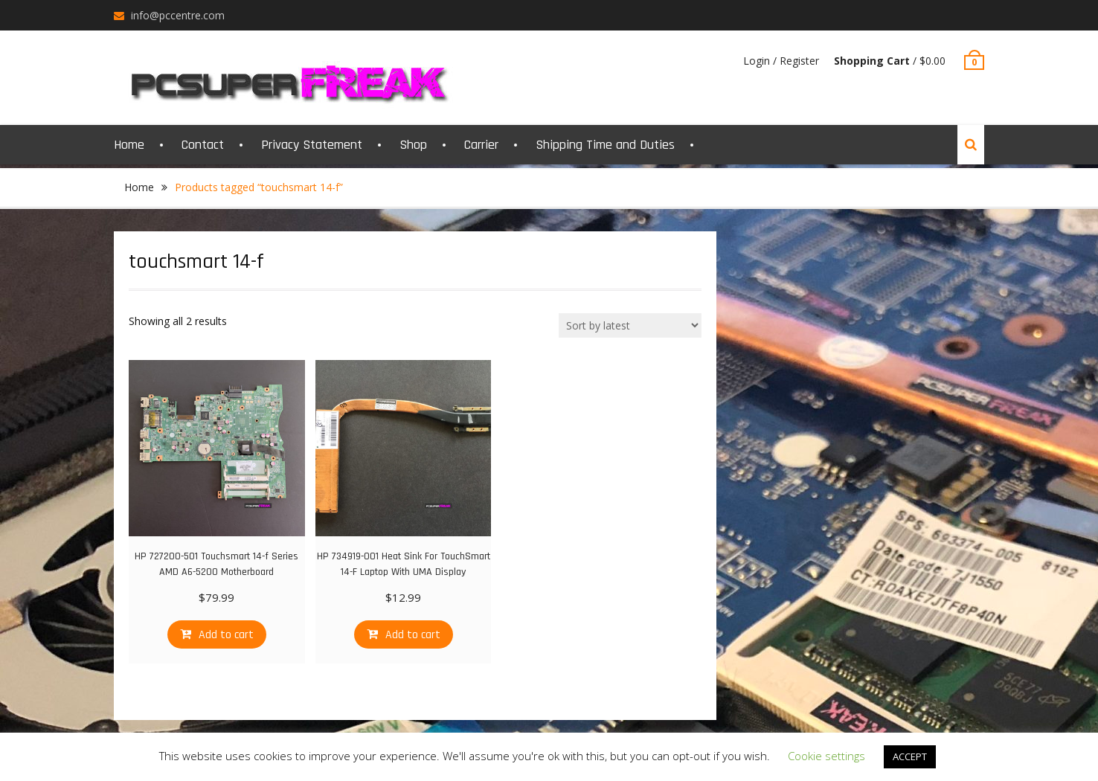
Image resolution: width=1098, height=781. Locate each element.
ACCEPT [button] (910, 756)
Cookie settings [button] (826, 755)
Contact (203, 144)
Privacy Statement (311, 144)
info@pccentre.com (178, 15)
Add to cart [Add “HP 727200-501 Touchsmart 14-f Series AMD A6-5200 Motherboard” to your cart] (226, 635)
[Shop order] (630, 325)
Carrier (481, 144)
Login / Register (781, 61)
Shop (413, 144)
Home (129, 144)
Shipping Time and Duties (605, 144)
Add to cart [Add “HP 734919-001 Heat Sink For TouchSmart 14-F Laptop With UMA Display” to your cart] (412, 635)
